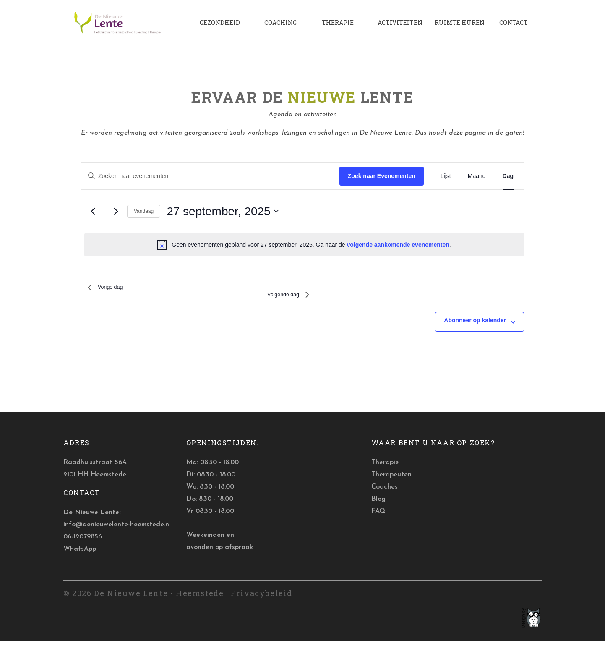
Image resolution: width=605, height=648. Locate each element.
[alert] (304, 244)
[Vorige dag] (93, 211)
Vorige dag (109, 289)
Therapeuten (391, 481)
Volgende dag (283, 299)
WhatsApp (79, 555)
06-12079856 (82, 543)
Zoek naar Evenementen (381, 175)
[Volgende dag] (116, 211)
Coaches (384, 493)
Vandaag (144, 211)
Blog (378, 505)
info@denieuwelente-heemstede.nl (117, 531)
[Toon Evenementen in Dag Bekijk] (508, 175)
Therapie (385, 469)
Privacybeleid (261, 600)
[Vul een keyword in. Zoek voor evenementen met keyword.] (210, 175)
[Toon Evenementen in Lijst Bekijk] (446, 175)
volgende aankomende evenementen (398, 244)
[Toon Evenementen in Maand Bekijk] (477, 175)
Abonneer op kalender (475, 327)
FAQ (378, 518)
